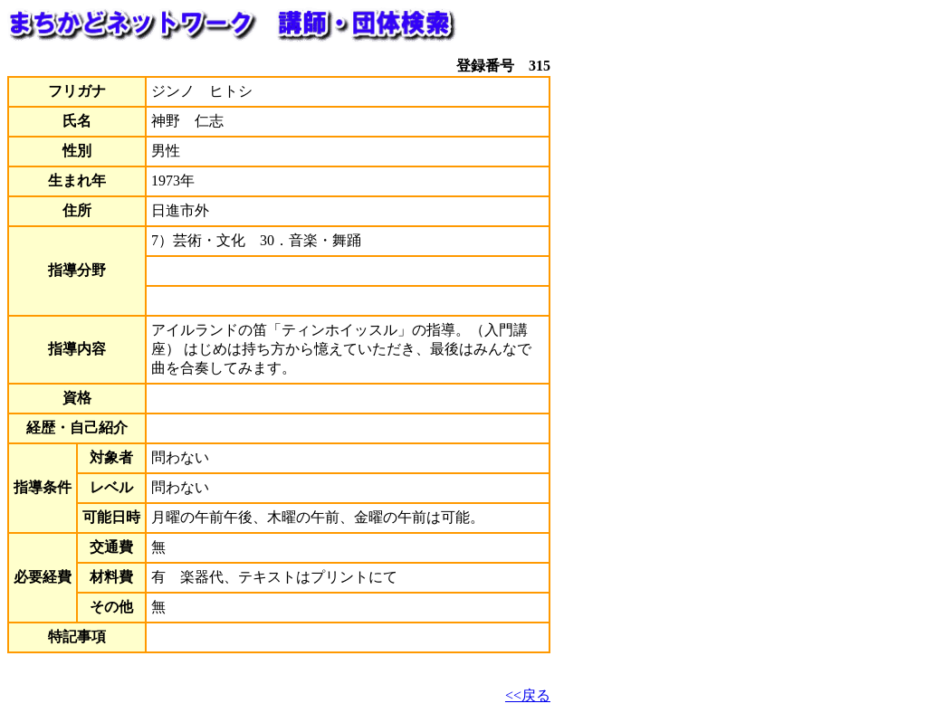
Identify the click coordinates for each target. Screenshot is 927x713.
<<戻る (527, 695)
